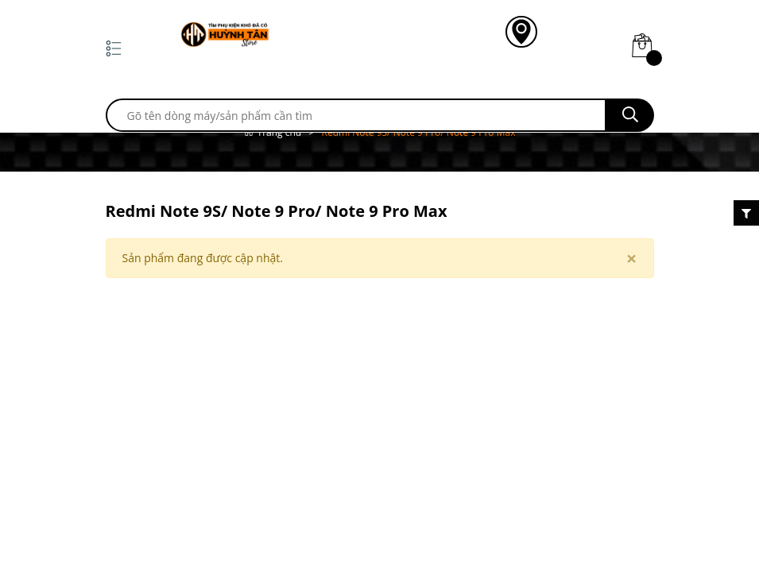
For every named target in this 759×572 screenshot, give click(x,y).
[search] (356, 115)
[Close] (631, 258)
